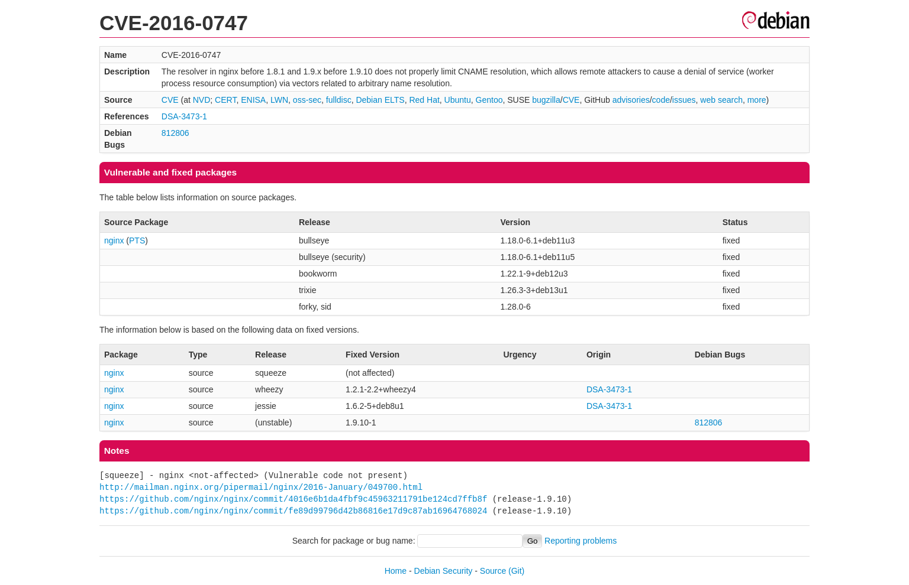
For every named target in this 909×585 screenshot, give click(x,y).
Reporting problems (580, 540)
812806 (175, 133)
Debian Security (443, 571)
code (661, 100)
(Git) (516, 571)
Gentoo (489, 100)
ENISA (253, 100)
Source (493, 571)
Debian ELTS (380, 100)
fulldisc (339, 100)
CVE (170, 100)
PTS (137, 240)
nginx (114, 240)
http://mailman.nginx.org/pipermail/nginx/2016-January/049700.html (261, 487)
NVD (202, 100)
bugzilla (546, 100)
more (756, 100)
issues (684, 100)
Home (396, 571)
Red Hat (424, 100)
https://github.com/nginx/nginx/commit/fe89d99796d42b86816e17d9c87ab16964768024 (293, 510)
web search (721, 100)
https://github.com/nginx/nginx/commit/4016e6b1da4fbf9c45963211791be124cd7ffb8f (293, 499)
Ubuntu (457, 100)
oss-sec (307, 100)
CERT (225, 100)
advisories (631, 100)
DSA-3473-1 (184, 116)
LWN (279, 100)
